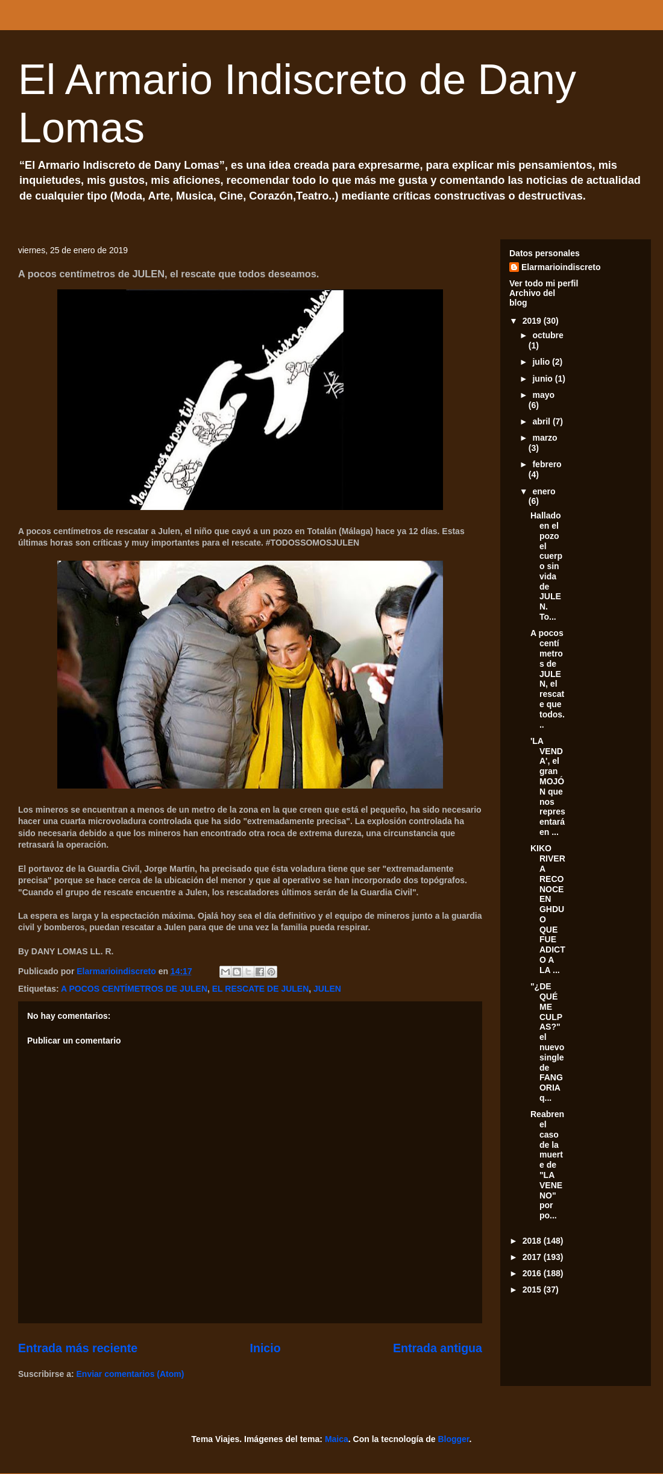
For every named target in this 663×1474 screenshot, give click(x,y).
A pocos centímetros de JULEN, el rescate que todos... (547, 678)
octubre (547, 335)
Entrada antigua (437, 1348)
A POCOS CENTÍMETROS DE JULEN (134, 989)
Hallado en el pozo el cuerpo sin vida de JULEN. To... (546, 566)
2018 (533, 1241)
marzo (544, 438)
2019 (533, 321)
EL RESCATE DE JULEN (260, 989)
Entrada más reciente (77, 1348)
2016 (533, 1273)
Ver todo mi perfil (543, 283)
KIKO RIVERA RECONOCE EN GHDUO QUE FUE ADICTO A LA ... (547, 909)
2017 (533, 1257)
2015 (533, 1289)
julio (542, 362)
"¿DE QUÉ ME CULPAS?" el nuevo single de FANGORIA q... (547, 1042)
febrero (546, 464)
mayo (543, 395)
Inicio (265, 1348)
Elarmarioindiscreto (561, 267)
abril (542, 421)
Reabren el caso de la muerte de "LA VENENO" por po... (547, 1164)
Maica (336, 1439)
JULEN (327, 989)
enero (543, 491)
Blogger (453, 1439)
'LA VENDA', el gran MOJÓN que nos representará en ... (547, 786)
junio (543, 378)
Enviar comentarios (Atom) (130, 1374)
